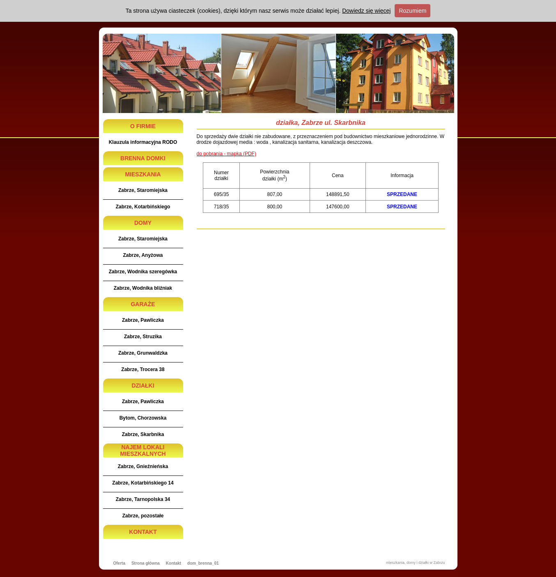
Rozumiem (412, 10)
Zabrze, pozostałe (143, 516)
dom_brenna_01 (203, 563)
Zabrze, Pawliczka (143, 320)
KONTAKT (142, 532)
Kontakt (173, 563)
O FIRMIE (143, 126)
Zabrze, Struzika (143, 336)
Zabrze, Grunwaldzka (143, 353)
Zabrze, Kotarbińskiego (143, 207)
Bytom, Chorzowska (143, 418)
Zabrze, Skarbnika (143, 434)
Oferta (119, 563)
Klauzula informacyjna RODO (143, 142)
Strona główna (145, 563)
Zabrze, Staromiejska (143, 190)
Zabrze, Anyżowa (143, 255)
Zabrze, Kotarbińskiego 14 (142, 483)
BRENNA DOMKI (142, 158)
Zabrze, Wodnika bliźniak (143, 288)
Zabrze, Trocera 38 (142, 369)
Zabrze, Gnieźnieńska (143, 466)
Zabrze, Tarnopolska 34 (143, 499)
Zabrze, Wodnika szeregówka (143, 272)
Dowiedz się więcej (366, 10)
